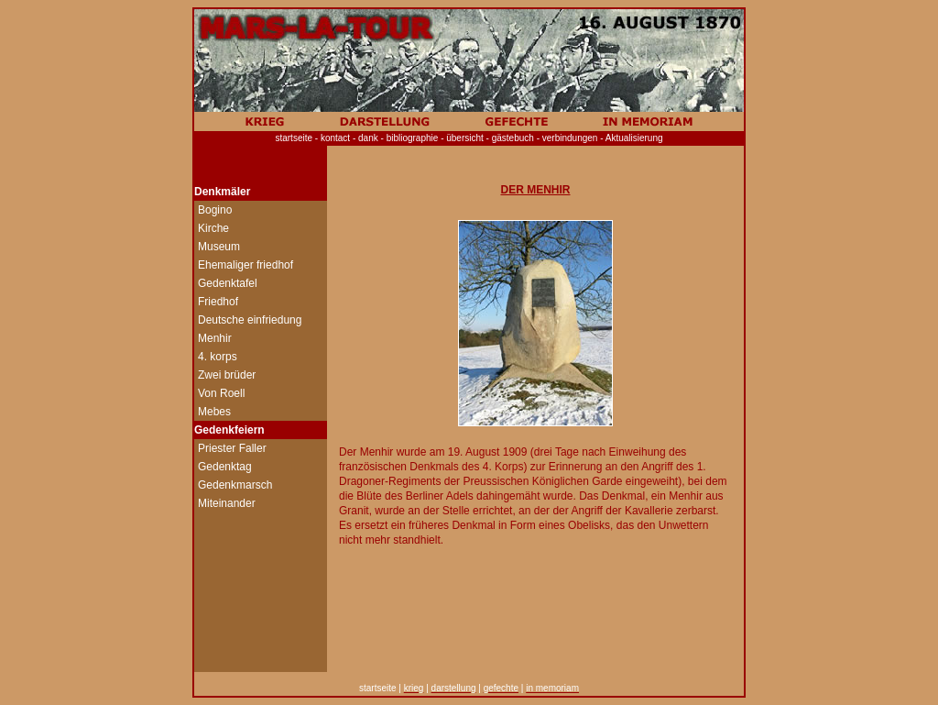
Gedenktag (225, 466)
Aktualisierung (634, 138)
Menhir (215, 338)
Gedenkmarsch (235, 485)
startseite (293, 138)
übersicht (465, 138)
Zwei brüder (227, 375)
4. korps (217, 356)
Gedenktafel (227, 283)
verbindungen (570, 138)
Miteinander (227, 503)
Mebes (214, 411)
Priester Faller (232, 448)
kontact (335, 138)
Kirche (213, 228)
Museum (219, 246)
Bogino (215, 210)
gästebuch (513, 138)
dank (371, 138)
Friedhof (218, 301)
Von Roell (221, 393)
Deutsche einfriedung (249, 320)
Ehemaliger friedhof (245, 265)
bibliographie (414, 138)
